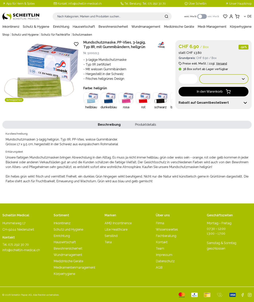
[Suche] (112, 16)
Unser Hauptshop (238, 3)
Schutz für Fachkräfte (55, 34)
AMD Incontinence (118, 223)
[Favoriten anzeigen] (225, 16)
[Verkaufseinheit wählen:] (223, 79)
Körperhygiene (241, 26)
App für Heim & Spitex (18, 3)
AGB (159, 267)
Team (160, 248)
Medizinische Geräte (179, 26)
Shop (5, 34)
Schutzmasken (82, 34)
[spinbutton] (188, 79)
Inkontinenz (10, 26)
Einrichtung (61, 26)
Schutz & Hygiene (36, 26)
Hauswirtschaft (84, 26)
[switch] (202, 16)
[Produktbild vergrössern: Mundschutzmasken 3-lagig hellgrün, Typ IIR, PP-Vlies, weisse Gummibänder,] (41, 72)
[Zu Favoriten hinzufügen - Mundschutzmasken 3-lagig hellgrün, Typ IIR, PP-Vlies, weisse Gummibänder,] (76, 44)
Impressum (164, 255)
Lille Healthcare (116, 229)
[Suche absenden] (166, 16)
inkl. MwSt (213, 16)
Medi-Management (212, 26)
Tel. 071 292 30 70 (154, 3)
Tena (108, 242)
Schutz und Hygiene (25, 34)
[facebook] (242, 295)
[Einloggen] (231, 16)
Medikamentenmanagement (74, 267)
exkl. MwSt (190, 16)
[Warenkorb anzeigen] (237, 16)
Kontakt (161, 242)
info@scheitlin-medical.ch (85, 3)
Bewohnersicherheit (113, 26)
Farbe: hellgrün (95, 88)
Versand (221, 63)
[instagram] (250, 295)
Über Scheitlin (197, 3)
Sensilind (111, 236)
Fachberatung (166, 236)
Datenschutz (165, 261)
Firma (160, 223)
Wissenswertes (167, 229)
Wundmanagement (145, 26)
